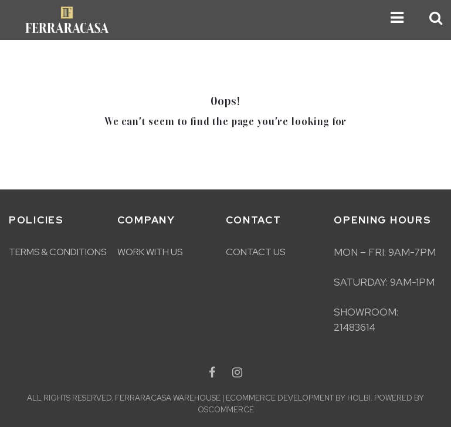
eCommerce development (280, 398)
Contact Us (255, 252)
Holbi (359, 398)
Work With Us (149, 252)
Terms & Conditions (57, 252)
